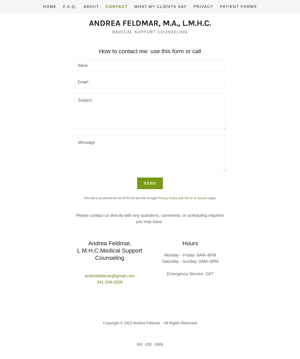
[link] (150, 24)
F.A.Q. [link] (70, 7)
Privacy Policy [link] (167, 198)
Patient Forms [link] (238, 7)
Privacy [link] (204, 7)
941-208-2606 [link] (110, 282)
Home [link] (49, 7)
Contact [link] (117, 7)
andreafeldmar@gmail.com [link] (110, 276)
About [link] (91, 7)
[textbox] (149, 66)
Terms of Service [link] (196, 198)
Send (150, 183)
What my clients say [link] (160, 7)
